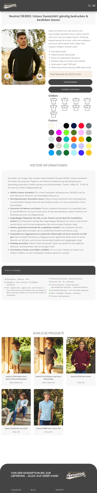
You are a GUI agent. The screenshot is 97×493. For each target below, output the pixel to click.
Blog (33, 490)
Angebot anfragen (70, 89)
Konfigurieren (70, 82)
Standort (16, 490)
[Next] (42, 57)
